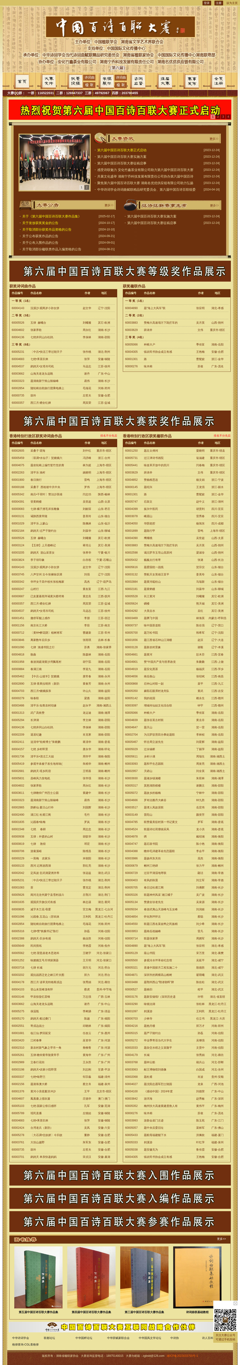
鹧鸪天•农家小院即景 (43, 1069)
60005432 (131, 560)
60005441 (131, 465)
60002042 (18, 873)
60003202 (18, 975)
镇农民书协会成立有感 (158, 351)
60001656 (131, 640)
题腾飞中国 (151, 618)
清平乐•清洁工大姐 (42, 756)
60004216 (131, 1026)
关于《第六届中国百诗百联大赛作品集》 (51, 216)
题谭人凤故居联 (154, 807)
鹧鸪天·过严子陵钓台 (43, 530)
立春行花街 (37, 1062)
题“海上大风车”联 (154, 308)
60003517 (131, 807)
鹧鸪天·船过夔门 (40, 1018)
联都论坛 (49, 1338)
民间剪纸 (36, 945)
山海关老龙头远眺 (41, 373)
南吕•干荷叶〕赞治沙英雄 (46, 494)
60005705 (131, 887)
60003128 (131, 647)
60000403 (131, 880)
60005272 (131, 1040)
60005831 (18, 778)
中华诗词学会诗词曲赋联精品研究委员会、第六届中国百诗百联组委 (146, 189)
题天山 (148, 727)
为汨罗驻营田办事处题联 (159, 734)
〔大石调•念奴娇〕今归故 (46, 1135)
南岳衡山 (149, 676)
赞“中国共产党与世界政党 (160, 661)
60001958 (18, 661)
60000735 (18, 395)
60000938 (18, 836)
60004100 (131, 1091)
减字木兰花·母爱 (40, 909)
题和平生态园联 (154, 763)
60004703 (18, 691)
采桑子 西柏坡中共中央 (45, 487)
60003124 (18, 545)
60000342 (18, 581)
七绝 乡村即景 (39, 749)
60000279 (18, 698)
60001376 (18, 1091)
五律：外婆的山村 (41, 836)
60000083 (18, 509)
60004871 (131, 975)
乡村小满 (149, 756)
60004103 (18, 989)
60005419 (18, 763)
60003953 (131, 931)
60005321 (131, 967)
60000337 (18, 1076)
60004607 (18, 1098)
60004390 (131, 538)
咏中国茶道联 (152, 625)
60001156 (18, 625)
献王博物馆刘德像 (155, 1069)
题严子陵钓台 (152, 1033)
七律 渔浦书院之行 (42, 647)
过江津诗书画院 (154, 458)
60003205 (18, 552)
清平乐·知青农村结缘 (43, 705)
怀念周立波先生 (154, 742)
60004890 (131, 308)
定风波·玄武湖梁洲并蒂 (44, 873)
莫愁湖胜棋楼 (152, 785)
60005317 (131, 785)
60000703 (131, 1018)
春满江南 (36, 669)
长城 (147, 1055)
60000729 (131, 873)
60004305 (131, 351)
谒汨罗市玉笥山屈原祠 (158, 552)
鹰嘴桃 (148, 538)
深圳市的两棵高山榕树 (158, 975)
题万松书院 (151, 632)
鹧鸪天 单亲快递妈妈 (43, 1157)
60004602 (18, 330)
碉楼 (147, 603)
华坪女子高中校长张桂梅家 (47, 581)
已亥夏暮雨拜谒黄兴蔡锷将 (47, 596)
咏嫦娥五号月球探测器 (44, 960)
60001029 (18, 523)
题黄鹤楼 (149, 589)
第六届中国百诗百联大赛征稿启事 (121, 163)
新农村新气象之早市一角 (45, 1047)
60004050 (131, 523)
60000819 (18, 843)
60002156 (18, 1084)
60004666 (131, 800)
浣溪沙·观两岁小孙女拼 (44, 308)
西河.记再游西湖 (40, 865)
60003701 (18, 1157)
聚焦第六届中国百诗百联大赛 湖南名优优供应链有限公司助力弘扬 (145, 183)
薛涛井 (148, 330)
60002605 (18, 450)
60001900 (18, 479)
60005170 (18, 1018)
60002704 (131, 734)
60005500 (131, 960)
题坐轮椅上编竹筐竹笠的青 (47, 465)
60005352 (131, 1106)
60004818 (18, 654)
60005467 (131, 742)
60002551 (18, 1026)
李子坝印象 (37, 560)
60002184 (18, 530)
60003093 (131, 763)
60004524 (131, 829)
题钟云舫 (149, 1062)
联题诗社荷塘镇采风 (156, 829)
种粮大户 (149, 344)
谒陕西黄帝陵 (38, 516)
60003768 (131, 1062)
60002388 (18, 938)
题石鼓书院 (151, 843)
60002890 (18, 683)
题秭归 (148, 989)
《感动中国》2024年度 (158, 1091)
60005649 (18, 945)
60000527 (131, 989)
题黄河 (148, 654)
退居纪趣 (36, 734)
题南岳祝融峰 (152, 931)
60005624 (131, 603)
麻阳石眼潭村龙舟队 (156, 691)
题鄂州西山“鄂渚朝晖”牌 (159, 982)
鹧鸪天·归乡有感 (40, 938)
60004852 (131, 479)
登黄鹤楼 (36, 501)
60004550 (131, 924)
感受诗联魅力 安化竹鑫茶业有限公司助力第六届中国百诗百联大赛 (145, 170)
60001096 (18, 916)
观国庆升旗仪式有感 (43, 902)
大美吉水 (149, 611)
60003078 (131, 516)
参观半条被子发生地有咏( (46, 763)
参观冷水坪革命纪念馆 (158, 960)
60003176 (131, 996)
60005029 (131, 749)
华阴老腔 (149, 523)
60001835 (18, 822)
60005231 (18, 351)
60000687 (18, 596)
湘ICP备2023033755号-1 (182, 1355)
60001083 (18, 887)
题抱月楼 (149, 1026)
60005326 (131, 894)
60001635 (18, 902)
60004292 (131, 611)
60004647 (131, 727)
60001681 (18, 1033)
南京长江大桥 (38, 625)
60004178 (18, 982)
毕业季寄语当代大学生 (158, 1040)
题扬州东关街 (152, 858)
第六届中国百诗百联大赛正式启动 (121, 150)
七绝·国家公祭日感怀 (43, 1106)
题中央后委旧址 (154, 1127)
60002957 (131, 771)
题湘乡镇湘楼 (152, 778)
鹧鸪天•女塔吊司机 (42, 366)
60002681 (18, 771)
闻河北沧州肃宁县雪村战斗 (47, 894)
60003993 (131, 1120)
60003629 (131, 330)
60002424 (18, 1127)
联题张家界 (151, 938)
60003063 (131, 1069)
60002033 (131, 1047)
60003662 (18, 373)
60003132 (131, 574)
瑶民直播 (36, 1113)
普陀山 (148, 814)
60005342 (18, 494)
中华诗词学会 (20, 1338)
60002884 (131, 581)
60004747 (131, 843)
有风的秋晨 (151, 880)
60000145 (131, 487)
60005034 (131, 909)
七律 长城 (36, 967)
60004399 (131, 509)
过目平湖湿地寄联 (155, 873)
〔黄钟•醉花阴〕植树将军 (46, 632)
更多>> (221, 1239)
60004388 (131, 851)
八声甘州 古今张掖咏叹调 (46, 574)
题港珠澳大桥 (38, 1084)
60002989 (18, 1062)
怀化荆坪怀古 (152, 916)
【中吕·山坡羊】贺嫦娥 (44, 676)
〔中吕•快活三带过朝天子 (46, 351)
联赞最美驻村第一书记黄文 (161, 822)
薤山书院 (149, 953)
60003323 (18, 381)
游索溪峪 (36, 851)
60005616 (131, 567)
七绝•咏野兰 (37, 1076)
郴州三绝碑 (151, 865)
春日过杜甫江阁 (154, 887)
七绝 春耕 (38, 829)
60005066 (131, 344)
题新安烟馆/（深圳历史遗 (160, 996)
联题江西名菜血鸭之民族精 (161, 924)
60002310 (18, 1047)
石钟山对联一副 (154, 683)
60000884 (18, 669)
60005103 (18, 1106)
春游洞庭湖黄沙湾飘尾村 (45, 661)
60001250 (131, 450)
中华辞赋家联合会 (118, 1338)
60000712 (18, 632)
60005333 (131, 1142)
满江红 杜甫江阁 (40, 814)
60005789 (18, 1113)
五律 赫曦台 (38, 322)
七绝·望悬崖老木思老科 (44, 953)
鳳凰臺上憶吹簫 (40, 1098)
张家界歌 (36, 330)
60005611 (131, 756)
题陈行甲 (149, 530)
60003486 (18, 705)
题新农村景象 (152, 647)
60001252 (18, 960)
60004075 (18, 465)
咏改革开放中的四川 (156, 465)
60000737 (131, 625)
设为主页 (232, 3)
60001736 (18, 756)
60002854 (18, 388)
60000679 (131, 865)
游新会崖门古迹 (154, 1120)
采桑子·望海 (37, 450)
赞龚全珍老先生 (154, 902)
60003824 (18, 560)
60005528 (131, 596)
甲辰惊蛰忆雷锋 (40, 996)
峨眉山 (148, 516)
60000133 (18, 865)
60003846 (18, 640)
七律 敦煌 (38, 843)
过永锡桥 (149, 749)
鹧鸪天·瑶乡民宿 (40, 771)
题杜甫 (148, 1076)
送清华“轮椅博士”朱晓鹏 (45, 742)
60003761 (18, 1142)
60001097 (131, 1011)
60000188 (18, 487)
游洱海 (148, 1098)
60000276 (131, 366)
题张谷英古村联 (154, 720)
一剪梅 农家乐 (40, 858)
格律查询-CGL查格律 (25, 1344)
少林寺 (148, 1018)
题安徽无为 (151, 1149)
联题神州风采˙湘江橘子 (158, 894)
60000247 (18, 589)
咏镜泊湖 (149, 1004)
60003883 (131, 322)
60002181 (131, 589)
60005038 (131, 1149)
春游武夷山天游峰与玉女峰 (161, 909)
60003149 (131, 814)
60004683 (18, 359)
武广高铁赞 (37, 712)
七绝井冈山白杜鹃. (42, 337)
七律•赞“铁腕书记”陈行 (44, 931)
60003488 (131, 982)
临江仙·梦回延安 (40, 1033)
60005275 (18, 1011)
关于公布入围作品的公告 (40, 242)
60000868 (131, 683)
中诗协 (174, 1338)
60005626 (18, 894)
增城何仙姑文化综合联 (158, 705)
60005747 (131, 501)
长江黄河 (149, 596)
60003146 (18, 996)
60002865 (18, 807)
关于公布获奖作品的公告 (40, 236)
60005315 (131, 1033)
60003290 (131, 1004)
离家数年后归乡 (40, 640)
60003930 (131, 778)
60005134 (131, 902)
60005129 (131, 953)
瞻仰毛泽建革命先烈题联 (159, 851)
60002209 (18, 734)
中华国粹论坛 (83, 1338)
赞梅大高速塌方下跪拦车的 (161, 322)
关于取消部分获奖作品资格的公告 (46, 229)
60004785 (131, 822)
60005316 (18, 931)
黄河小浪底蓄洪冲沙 (43, 1091)
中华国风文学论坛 (150, 1338)
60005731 (131, 458)
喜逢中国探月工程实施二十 (161, 967)
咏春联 (34, 698)
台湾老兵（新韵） (41, 1127)
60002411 (18, 742)
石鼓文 (148, 501)
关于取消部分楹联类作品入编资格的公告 (51, 249)
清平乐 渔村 (37, 472)
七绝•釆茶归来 (39, 359)
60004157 (18, 749)
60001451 (18, 618)
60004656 (131, 676)
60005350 (131, 691)
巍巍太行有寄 (152, 560)
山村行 (34, 589)
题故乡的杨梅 (152, 793)
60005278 (18, 1135)
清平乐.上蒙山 (39, 523)
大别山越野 (37, 1142)
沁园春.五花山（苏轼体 (45, 916)
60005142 (131, 698)
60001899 (131, 530)
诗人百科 (207, 1338)
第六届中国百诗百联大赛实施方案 (121, 157)
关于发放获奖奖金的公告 (40, 223)
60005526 (18, 322)
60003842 (131, 1098)
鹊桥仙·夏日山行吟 (42, 807)
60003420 (18, 1040)
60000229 (18, 858)
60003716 (18, 967)
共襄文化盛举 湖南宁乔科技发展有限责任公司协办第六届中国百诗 (145, 176)
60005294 (18, 720)
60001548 (18, 829)
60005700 (131, 632)
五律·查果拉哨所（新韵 (44, 683)
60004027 (131, 1084)
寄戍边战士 (37, 1026)
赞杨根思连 (151, 479)
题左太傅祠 (151, 450)
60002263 (18, 472)
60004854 (131, 916)
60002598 (131, 552)
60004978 (131, 836)
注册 (218, 3)
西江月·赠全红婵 (40, 402)
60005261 (18, 1055)
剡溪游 (148, 1011)
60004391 (18, 501)
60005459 (18, 458)
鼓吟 (33, 395)
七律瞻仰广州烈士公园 (44, 793)
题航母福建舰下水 (155, 1135)
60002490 (18, 814)
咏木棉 (148, 366)
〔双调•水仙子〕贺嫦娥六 (46, 458)
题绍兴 (148, 487)
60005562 (18, 953)
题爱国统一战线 (154, 567)
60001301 (131, 359)
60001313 (18, 712)
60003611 (18, 793)
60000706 (18, 851)
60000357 (18, 402)
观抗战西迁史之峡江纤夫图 (47, 975)
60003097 (131, 705)
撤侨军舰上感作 (40, 618)
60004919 (131, 669)
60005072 (131, 793)
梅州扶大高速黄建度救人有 (161, 1106)
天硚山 (148, 771)
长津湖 (34, 720)
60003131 (18, 516)
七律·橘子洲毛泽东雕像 (44, 509)
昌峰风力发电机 (40, 778)
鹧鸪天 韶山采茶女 (42, 552)
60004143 (18, 308)
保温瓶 (34, 1011)
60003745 (18, 574)
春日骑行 (36, 479)
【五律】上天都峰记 (43, 545)
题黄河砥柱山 (152, 581)
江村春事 (36, 1040)
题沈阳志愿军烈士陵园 (158, 1084)
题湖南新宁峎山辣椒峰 (44, 381)
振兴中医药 (151, 509)
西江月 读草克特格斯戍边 (46, 982)
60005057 (131, 1127)
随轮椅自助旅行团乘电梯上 (47, 388)
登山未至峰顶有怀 (41, 989)
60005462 (18, 676)
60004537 (18, 366)
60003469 (131, 618)
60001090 (18, 647)
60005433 (131, 1135)
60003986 (131, 858)
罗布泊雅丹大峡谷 (155, 800)
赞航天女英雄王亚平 (156, 574)
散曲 (33, 654)
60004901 (131, 661)
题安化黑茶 (151, 669)
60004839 (131, 720)
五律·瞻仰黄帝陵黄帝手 (44, 1055)
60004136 (18, 337)
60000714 (131, 938)
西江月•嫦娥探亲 (40, 691)
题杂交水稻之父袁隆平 (158, 1047)
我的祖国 (149, 698)
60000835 (18, 909)
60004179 (131, 1055)
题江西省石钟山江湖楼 (158, 640)
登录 (207, 3)
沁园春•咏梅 (37, 822)
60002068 (131, 1076)
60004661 (131, 654)
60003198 (18, 1069)
